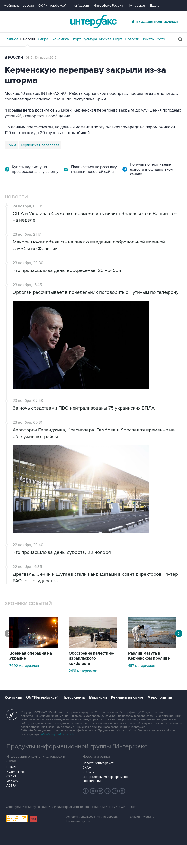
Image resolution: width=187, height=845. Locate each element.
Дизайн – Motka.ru (142, 816)
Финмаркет (136, 5)
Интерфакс (93, 21)
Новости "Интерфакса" (98, 763)
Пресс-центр (73, 697)
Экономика (59, 39)
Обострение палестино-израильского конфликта (91, 658)
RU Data (88, 772)
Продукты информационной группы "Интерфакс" (78, 746)
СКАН (87, 768)
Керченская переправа (40, 145)
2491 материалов (83, 671)
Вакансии (98, 697)
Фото (160, 39)
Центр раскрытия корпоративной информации (106, 779)
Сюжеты (148, 39)
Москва (105, 39)
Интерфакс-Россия (108, 5)
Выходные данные (79, 821)
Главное (11, 39)
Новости (132, 39)
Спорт (76, 39)
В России (27, 39)
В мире (42, 39)
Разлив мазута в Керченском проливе (149, 656)
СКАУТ (11, 776)
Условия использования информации (92, 816)
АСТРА (11, 786)
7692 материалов (24, 666)
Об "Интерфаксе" (52, 5)
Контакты (13, 697)
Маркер (12, 781)
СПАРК (11, 767)
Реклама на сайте (127, 697)
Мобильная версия (19, 5)
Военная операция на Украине (30, 656)
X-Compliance (15, 772)
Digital (118, 39)
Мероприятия (159, 697)
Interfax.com (80, 5)
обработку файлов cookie (58, 734)
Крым (11, 145)
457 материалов (141, 666)
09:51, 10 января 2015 (41, 58)
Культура (90, 39)
